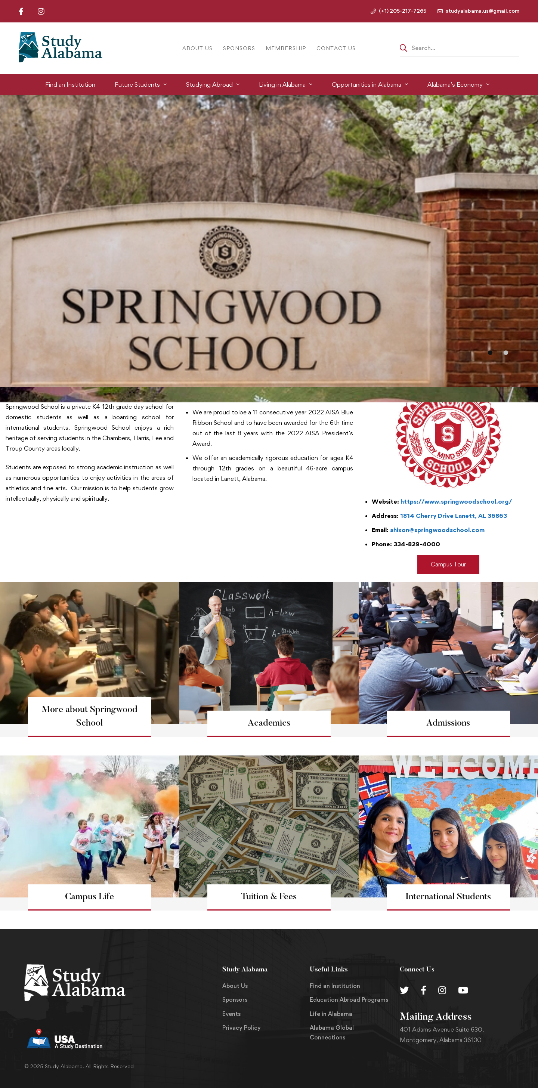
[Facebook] (423, 990)
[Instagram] (442, 990)
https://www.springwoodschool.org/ (456, 501)
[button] (490, 352)
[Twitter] (404, 990)
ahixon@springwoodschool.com (437, 530)
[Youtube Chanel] (463, 990)
